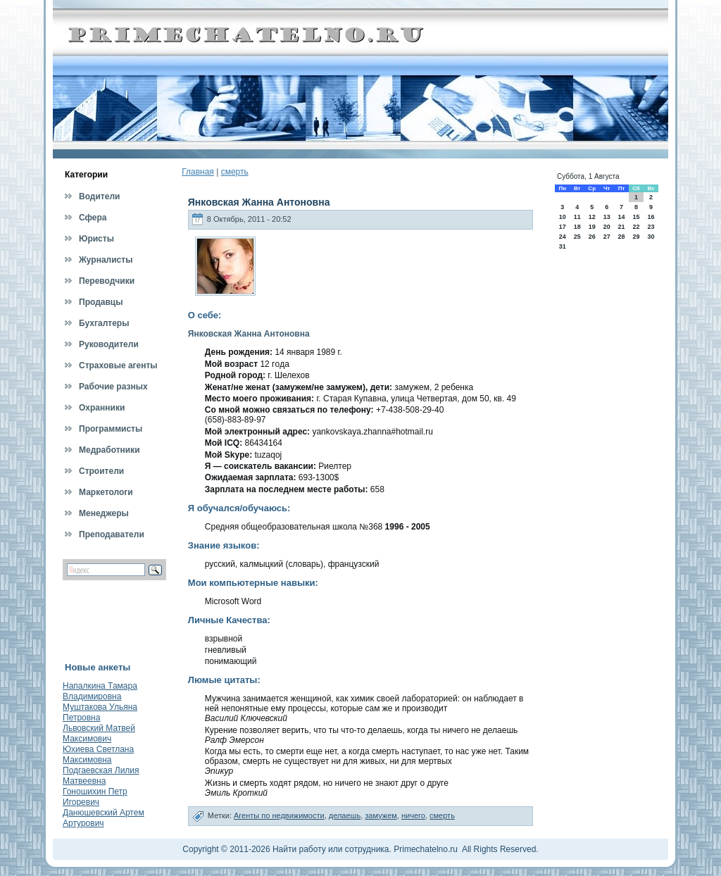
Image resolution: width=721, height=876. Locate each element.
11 (577, 216)
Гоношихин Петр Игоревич (95, 797)
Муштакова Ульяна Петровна (100, 712)
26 (592, 236)
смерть (235, 172)
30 (651, 236)
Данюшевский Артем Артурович (103, 818)
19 (592, 226)
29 (635, 236)
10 (562, 216)
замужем (381, 815)
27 (606, 236)
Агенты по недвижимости (279, 815)
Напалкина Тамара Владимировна (100, 691)
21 (621, 226)
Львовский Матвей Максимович (99, 733)
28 (621, 236)
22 (635, 226)
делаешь (344, 815)
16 (651, 216)
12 (592, 216)
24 (562, 236)
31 (562, 246)
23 (651, 226)
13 (606, 216)
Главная (198, 172)
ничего (413, 815)
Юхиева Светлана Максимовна (98, 754)
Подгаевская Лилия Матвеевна (101, 775)
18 (577, 226)
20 (606, 226)
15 (635, 216)
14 (621, 216)
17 (562, 226)
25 (577, 236)
